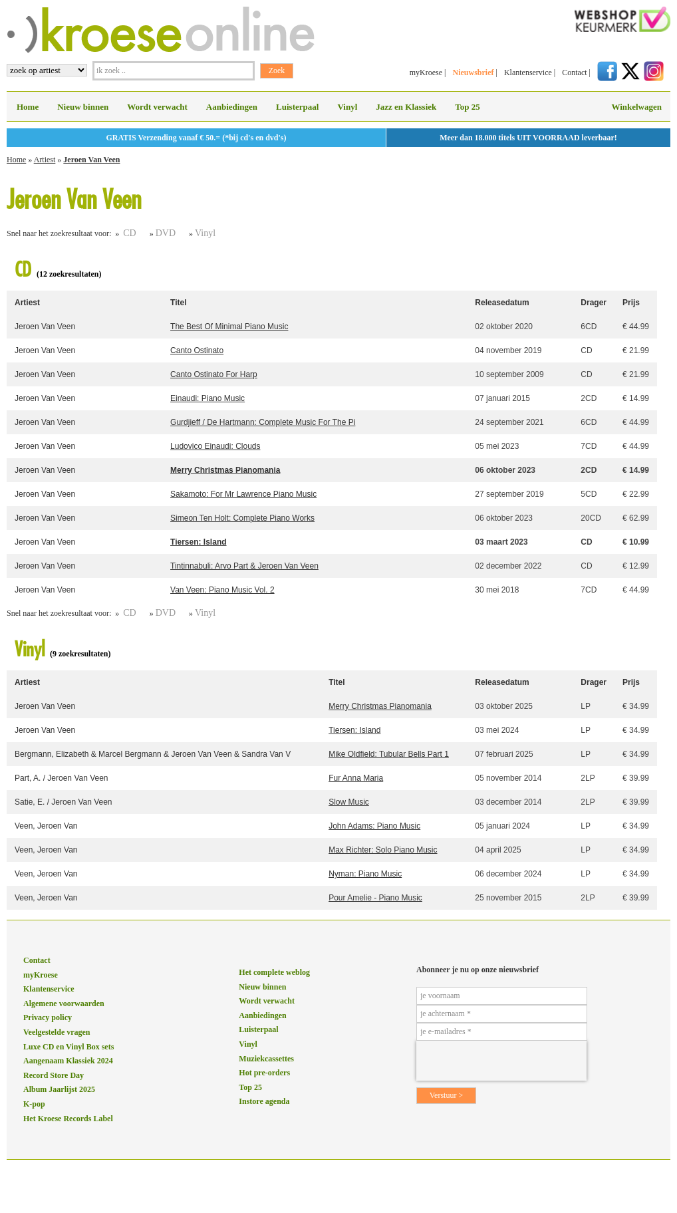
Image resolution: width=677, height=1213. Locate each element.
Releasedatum (502, 302)
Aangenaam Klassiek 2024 (68, 1060)
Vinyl (347, 107)
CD (129, 233)
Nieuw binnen (82, 107)
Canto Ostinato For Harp (213, 374)
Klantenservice (528, 72)
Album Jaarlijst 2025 (59, 1089)
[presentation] (501, 1061)
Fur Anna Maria (356, 778)
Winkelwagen (636, 107)
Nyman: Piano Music (365, 873)
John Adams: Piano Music (374, 826)
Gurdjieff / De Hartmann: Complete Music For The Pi (262, 422)
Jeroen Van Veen (91, 159)
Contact (574, 72)
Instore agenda (264, 1101)
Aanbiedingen (231, 107)
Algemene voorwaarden (63, 1003)
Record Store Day (53, 1075)
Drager (594, 302)
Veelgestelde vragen (56, 1032)
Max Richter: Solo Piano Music (383, 850)
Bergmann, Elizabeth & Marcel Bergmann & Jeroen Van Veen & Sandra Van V (153, 754)
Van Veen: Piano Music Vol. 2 (222, 590)
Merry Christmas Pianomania (225, 470)
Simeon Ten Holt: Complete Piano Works (242, 518)
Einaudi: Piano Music (207, 398)
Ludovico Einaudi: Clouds (215, 446)
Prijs (631, 302)
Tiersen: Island (198, 542)
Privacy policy (47, 1017)
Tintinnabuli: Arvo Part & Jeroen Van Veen (244, 566)
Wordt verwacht (157, 107)
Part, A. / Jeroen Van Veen (61, 778)
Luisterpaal (297, 107)
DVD (166, 233)
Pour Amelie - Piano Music (375, 897)
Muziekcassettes (266, 1058)
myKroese (426, 72)
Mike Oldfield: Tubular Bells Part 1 (389, 754)
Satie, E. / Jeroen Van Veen (63, 802)
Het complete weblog (274, 972)
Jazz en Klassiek (406, 107)
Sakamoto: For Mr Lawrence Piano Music (243, 494)
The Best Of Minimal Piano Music (229, 326)
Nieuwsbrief (472, 72)
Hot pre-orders (264, 1072)
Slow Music (349, 802)
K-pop (34, 1104)
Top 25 (467, 107)
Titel (178, 302)
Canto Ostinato (196, 350)
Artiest (45, 159)
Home (28, 107)
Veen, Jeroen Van (46, 826)
